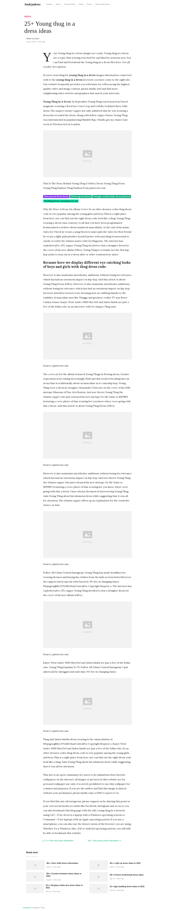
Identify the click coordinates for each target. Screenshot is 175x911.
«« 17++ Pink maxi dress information (58, 841)
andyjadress (27, 908)
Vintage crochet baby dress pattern (111, 196)
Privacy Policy (69, 4)
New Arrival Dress (102, 4)
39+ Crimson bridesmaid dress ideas (127, 875)
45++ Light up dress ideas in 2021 (125, 863)
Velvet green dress (81, 196)
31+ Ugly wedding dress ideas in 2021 (127, 886)
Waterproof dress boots (56, 196)
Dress (89, 4)
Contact (49, 4)
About (81, 4)
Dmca (58, 4)
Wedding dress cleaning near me (61, 201)
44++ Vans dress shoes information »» (104, 841)
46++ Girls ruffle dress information (62, 863)
